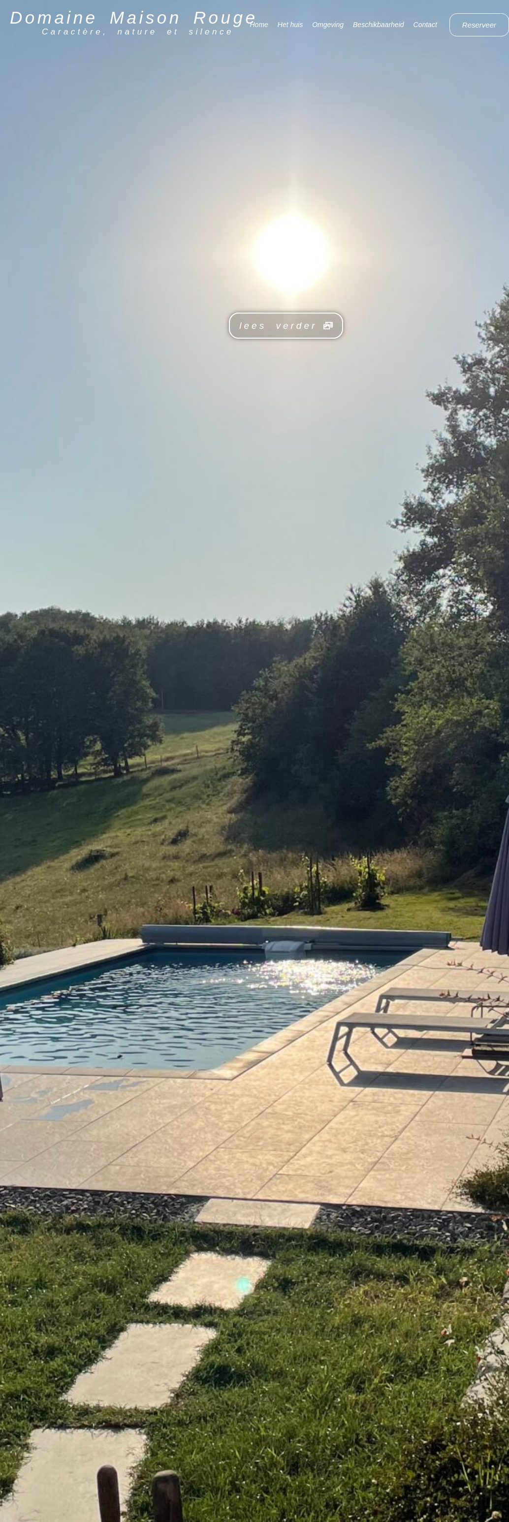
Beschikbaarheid (378, 25)
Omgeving (328, 25)
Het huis (290, 25)
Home (259, 25)
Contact (425, 25)
